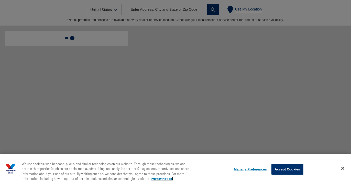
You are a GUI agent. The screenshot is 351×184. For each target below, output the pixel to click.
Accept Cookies (287, 169)
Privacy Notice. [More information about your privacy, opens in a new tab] (162, 179)
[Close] (342, 168)
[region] (175, 169)
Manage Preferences (250, 169)
